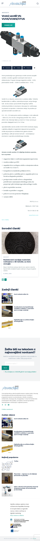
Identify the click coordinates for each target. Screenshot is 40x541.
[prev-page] (3, 279)
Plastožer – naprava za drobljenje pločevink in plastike (25, 474)
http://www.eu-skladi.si (17, 515)
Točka (16, 461)
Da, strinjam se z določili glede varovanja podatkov (20, 372)
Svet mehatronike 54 (21, 294)
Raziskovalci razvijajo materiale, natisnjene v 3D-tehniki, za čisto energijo (17, 262)
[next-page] (5, 279)
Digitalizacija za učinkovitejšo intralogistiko (24, 320)
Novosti (5, 12)
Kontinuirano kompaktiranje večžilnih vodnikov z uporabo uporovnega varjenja (24, 308)
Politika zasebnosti (7, 409)
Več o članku (5, 220)
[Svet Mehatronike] (18, 3)
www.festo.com (33, 215)
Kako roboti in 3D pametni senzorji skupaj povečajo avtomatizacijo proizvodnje (26, 488)
